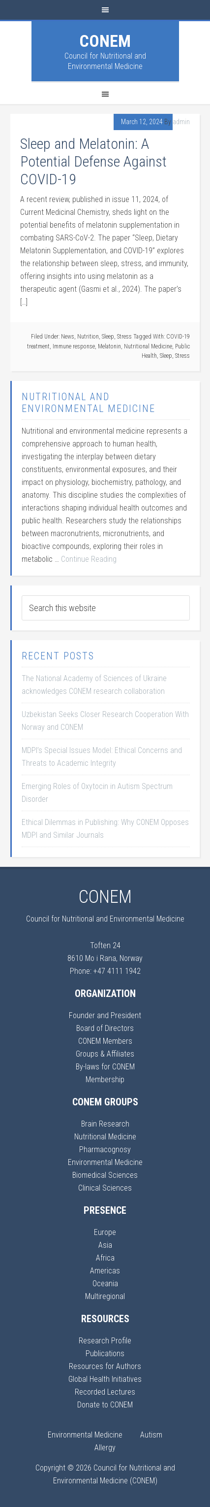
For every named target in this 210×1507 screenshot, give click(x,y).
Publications (105, 1353)
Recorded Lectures (105, 1392)
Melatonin (109, 346)
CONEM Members (105, 1041)
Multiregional (105, 1296)
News (67, 336)
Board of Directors (105, 1028)
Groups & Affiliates (105, 1054)
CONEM (105, 41)
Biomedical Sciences (105, 1175)
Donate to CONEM (105, 1404)
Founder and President (105, 1015)
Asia (105, 1245)
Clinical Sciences (105, 1188)
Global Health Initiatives (105, 1379)
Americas (105, 1270)
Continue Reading (89, 559)
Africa (105, 1258)
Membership (105, 1079)
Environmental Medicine (105, 1162)
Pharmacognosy (105, 1149)
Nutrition (88, 336)
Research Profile (105, 1340)
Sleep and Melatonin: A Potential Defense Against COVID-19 (93, 161)
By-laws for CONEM (105, 1066)
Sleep (108, 336)
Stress (124, 336)
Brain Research (105, 1124)
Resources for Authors (105, 1366)
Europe (105, 1232)
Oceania (105, 1283)
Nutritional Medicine (148, 346)
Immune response (74, 346)
